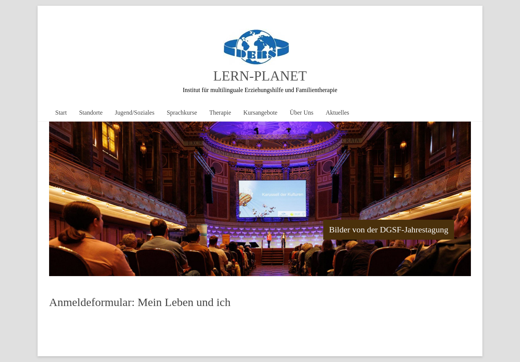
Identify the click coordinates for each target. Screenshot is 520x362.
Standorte (90, 112)
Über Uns (301, 112)
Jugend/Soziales (135, 112)
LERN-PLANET (260, 76)
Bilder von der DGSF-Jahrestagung (388, 229)
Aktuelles (337, 112)
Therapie (220, 112)
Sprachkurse (182, 112)
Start (61, 112)
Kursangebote (261, 112)
